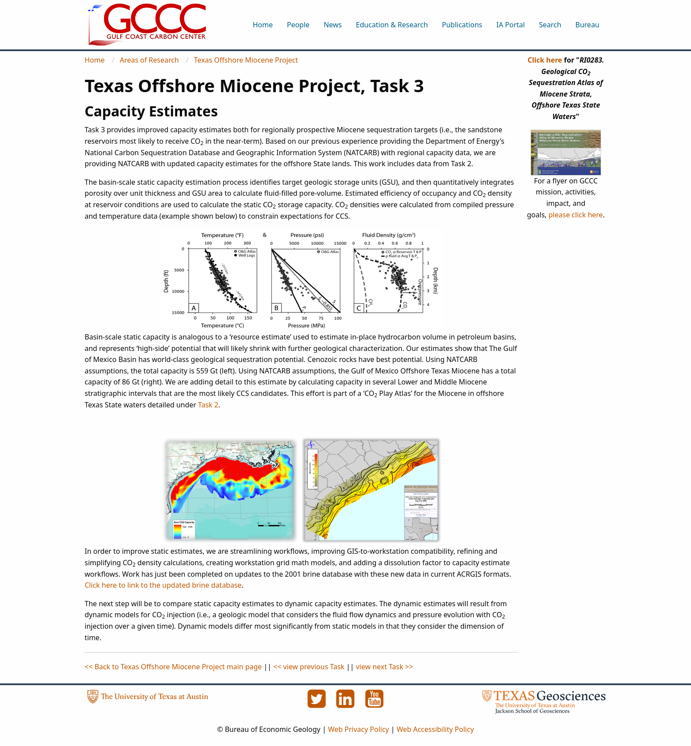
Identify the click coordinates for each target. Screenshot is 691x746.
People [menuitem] (298, 25)
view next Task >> (384, 666)
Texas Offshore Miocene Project (246, 60)
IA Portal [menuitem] (510, 25)
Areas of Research (149, 60)
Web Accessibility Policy (435, 729)
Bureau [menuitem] (587, 25)
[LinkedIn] (346, 704)
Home (95, 60)
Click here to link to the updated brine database (163, 585)
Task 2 (208, 405)
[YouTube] (374, 704)
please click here (576, 215)
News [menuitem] (332, 25)
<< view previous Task (308, 666)
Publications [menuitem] (462, 25)
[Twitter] (317, 704)
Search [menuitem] (550, 25)
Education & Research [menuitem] (391, 25)
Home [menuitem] (263, 25)
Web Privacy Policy (358, 729)
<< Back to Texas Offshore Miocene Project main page (173, 666)
